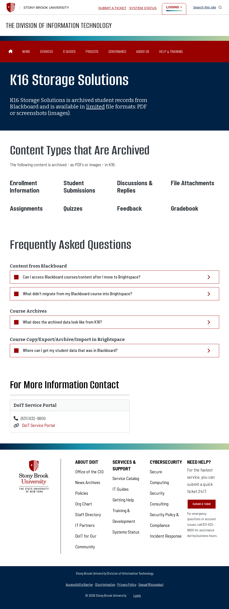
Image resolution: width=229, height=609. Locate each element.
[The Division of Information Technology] (10, 51)
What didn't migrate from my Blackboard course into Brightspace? (77, 293)
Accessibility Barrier (79, 584)
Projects (91, 51)
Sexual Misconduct (150, 584)
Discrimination (105, 584)
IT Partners (85, 525)
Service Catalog (125, 478)
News (26, 51)
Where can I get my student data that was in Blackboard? (70, 350)
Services (46, 51)
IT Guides (69, 51)
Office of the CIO (89, 471)
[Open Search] (207, 7)
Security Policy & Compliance (164, 520)
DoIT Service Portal (38, 425)
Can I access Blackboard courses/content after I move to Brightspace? (81, 276)
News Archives (87, 482)
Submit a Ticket (112, 8)
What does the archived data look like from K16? (62, 322)
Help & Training (171, 51)
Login (137, 595)
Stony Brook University (46, 7)
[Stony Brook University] (11, 7)
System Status (143, 8)
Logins (172, 7)
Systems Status (125, 531)
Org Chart (83, 503)
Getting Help (123, 499)
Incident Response (166, 535)
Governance (117, 51)
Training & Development (123, 516)
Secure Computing (159, 477)
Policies (81, 493)
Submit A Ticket (202, 504)
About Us (142, 51)
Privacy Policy (126, 584)
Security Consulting (159, 498)
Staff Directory (88, 514)
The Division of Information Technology (59, 25)
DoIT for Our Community (85, 541)
